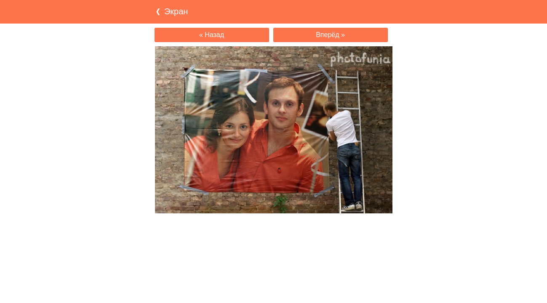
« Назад (211, 34)
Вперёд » (330, 34)
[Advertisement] (273, 229)
